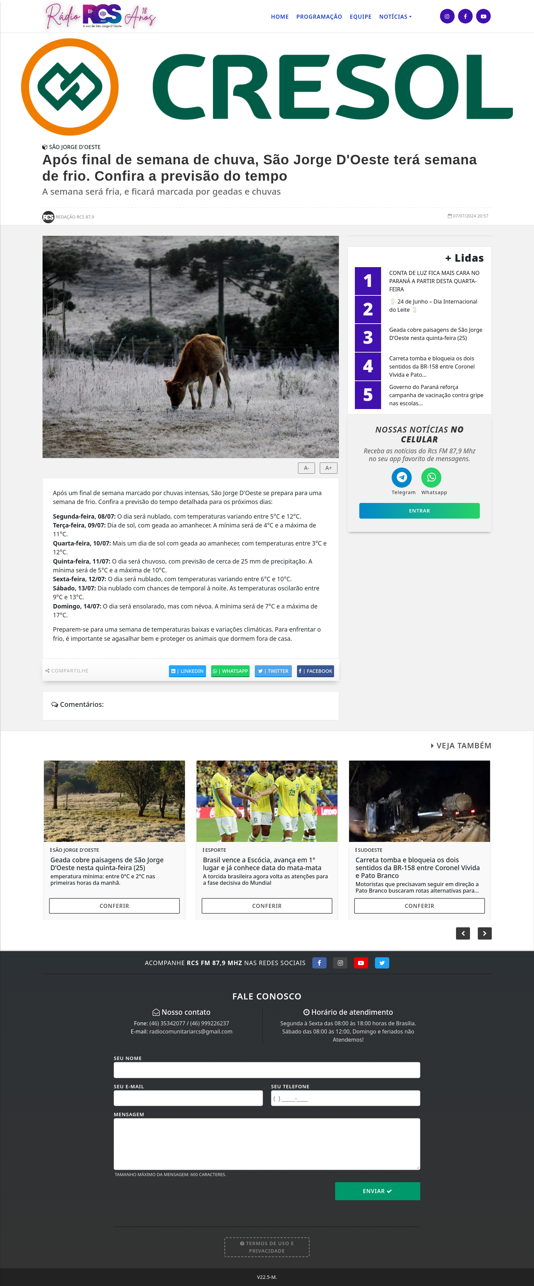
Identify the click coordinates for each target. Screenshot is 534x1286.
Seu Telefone (290, 1086)
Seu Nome (128, 1058)
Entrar (419, 510)
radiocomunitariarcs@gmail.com (190, 1031)
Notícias (393, 16)
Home (280, 16)
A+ (328, 468)
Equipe (361, 16)
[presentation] (165, 1196)
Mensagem (129, 1114)
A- (306, 468)
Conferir (114, 906)
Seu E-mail (129, 1086)
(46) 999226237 (209, 1023)
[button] (485, 933)
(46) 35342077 (167, 1023)
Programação (319, 16)
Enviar (378, 1191)
